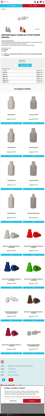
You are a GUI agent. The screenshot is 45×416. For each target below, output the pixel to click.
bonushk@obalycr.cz (12, 372)
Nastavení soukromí (17, 414)
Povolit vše (32, 400)
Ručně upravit (13, 400)
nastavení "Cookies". (35, 396)
